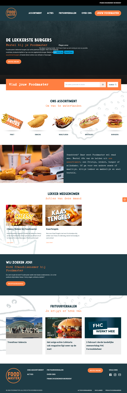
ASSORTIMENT (35, 13)
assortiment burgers (12, 55)
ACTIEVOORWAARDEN (85, 390)
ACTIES (50, 13)
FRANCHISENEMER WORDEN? (110, 3)
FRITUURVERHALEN (67, 13)
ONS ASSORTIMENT (35, 370)
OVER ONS (87, 13)
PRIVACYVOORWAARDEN (113, 390)
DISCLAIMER (98, 390)
